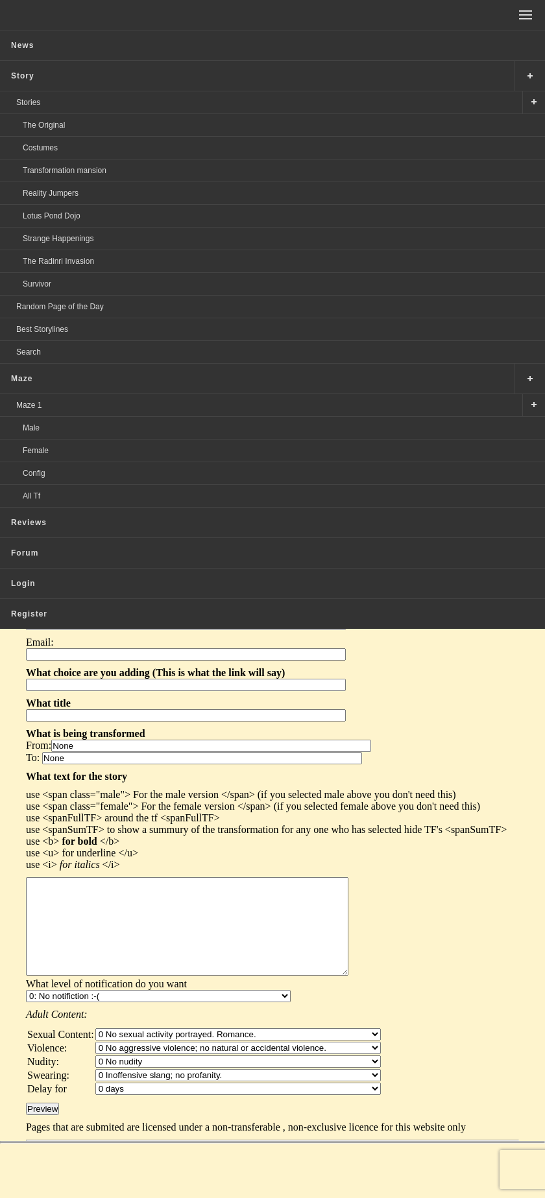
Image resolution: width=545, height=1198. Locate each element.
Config (34, 473)
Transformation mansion (64, 170)
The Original (44, 125)
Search (28, 352)
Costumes (40, 147)
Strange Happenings (58, 238)
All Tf (31, 495)
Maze (21, 378)
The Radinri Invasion (58, 261)
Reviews (29, 522)
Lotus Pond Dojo (51, 215)
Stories (28, 102)
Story (22, 75)
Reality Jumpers (51, 193)
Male (31, 427)
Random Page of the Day (60, 306)
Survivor (37, 283)
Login (23, 583)
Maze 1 (29, 405)
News (22, 45)
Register (29, 613)
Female (36, 450)
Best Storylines (42, 329)
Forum (24, 553)
